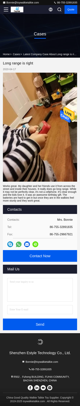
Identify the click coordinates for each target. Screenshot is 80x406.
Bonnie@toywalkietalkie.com (21, 2)
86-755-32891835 (65, 2)
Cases (16, 54)
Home (6, 54)
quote (70, 9)
